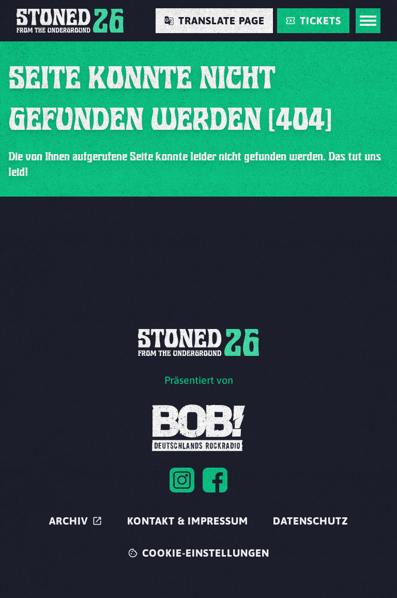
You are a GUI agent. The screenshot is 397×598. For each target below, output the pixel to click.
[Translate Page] (214, 20)
